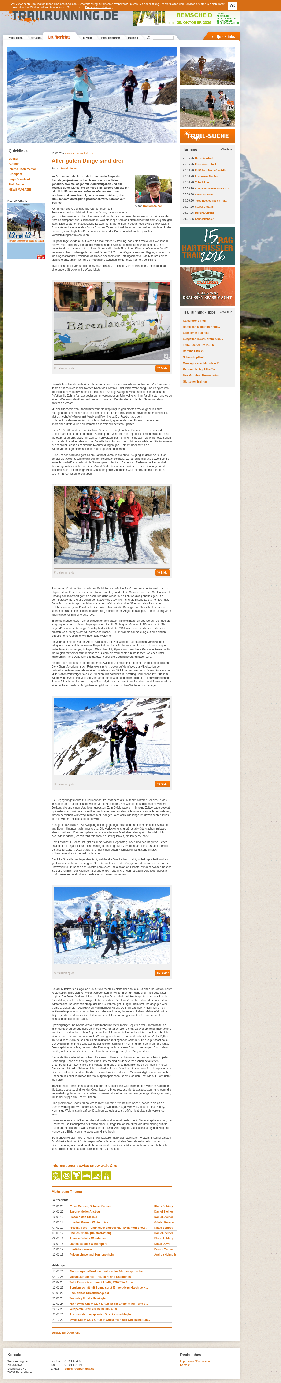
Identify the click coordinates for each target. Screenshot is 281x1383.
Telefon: (56, 1361)
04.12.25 (57, 1276)
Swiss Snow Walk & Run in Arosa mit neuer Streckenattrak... (110, 1320)
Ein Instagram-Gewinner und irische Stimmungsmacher (107, 1271)
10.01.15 (57, 1244)
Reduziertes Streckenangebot (89, 1293)
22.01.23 (57, 1314)
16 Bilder (163, 973)
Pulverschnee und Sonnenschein (92, 1254)
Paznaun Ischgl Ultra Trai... (201, 369)
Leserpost (15, 174)
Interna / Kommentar (22, 169)
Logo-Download (19, 179)
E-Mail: (55, 1368)
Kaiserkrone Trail (205, 164)
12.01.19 (57, 1217)
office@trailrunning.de (79, 1368)
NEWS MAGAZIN (20, 189)
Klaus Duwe (162, 1244)
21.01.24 (57, 1298)
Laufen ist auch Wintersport (88, 1244)
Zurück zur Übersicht (66, 1332)
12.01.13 (57, 1254)
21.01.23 (57, 1206)
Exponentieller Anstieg (85, 1211)
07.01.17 (57, 1227)
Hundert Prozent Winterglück (89, 1222)
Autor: (148, 206)
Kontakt (185, 1365)
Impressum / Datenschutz (196, 1361)
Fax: (53, 1365)
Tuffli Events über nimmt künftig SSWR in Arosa (101, 1282)
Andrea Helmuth (165, 1254)
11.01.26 (57, 1271)
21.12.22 (57, 1320)
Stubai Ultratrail (204, 206)
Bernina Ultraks (204, 212)
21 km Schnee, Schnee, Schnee (90, 1206)
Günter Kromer (164, 1222)
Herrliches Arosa (81, 1249)
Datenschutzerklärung (99, 7)
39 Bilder (163, 784)
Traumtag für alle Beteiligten (88, 1298)
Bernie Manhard (165, 1249)
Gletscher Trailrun (195, 381)
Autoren (14, 164)
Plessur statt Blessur (83, 1217)
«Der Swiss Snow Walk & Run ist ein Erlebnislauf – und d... (109, 1303)
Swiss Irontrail (204, 194)
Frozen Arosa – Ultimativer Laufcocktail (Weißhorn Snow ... (109, 1227)
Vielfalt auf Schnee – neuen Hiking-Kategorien (100, 1276)
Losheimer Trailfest (207, 176)
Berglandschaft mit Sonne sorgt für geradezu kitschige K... (109, 1287)
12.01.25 (57, 1287)
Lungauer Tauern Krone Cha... (213, 188)
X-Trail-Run (202, 182)
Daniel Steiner (68, 168)
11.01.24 (57, 1303)
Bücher (13, 158)
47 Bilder (163, 368)
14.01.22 (57, 1211)
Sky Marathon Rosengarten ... (202, 375)
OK (232, 6)
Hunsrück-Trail (204, 158)
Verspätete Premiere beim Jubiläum (93, 1309)
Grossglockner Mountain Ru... (203, 363)
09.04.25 (57, 1282)
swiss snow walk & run (79, 153)
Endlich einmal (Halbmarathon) (90, 1233)
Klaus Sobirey (163, 1206)
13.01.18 (57, 1222)
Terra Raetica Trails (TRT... (211, 200)
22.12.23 (57, 1309)
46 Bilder (163, 572)
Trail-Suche (16, 184)
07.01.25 (57, 1293)
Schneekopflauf (204, 218)
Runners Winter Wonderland (88, 1238)
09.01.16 (57, 1238)
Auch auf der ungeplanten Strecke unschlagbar (101, 1314)
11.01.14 (57, 1249)
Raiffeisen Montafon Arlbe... (212, 170)
